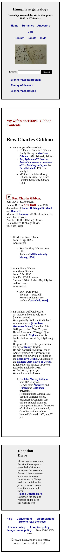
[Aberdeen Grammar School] (28, 325)
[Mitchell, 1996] (39, 300)
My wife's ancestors (22, 121)
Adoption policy (39, 527)
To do (43, 38)
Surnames (27, 25)
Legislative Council (27, 358)
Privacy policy (16, 527)
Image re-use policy (19, 530)
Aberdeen (39, 385)
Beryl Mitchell (27, 168)
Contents (13, 125)
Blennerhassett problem (26, 79)
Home (14, 25)
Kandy (28, 347)
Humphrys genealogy (30, 9)
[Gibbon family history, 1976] (33, 256)
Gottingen (38, 387)
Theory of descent (22, 85)
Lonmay (23, 214)
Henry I (15, 211)
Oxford (24, 387)
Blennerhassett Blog (23, 91)
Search (46, 72)
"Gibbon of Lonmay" (31, 150)
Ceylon (33, 335)
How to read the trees (32, 521)
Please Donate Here (30, 493)
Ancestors (43, 25)
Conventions (25, 518)
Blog (31, 31)
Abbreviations (45, 518)
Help (9, 518)
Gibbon (45, 121)
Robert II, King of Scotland (36, 208)
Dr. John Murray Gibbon (34, 379)
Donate (31, 38)
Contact (19, 38)
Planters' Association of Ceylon (34, 361)
